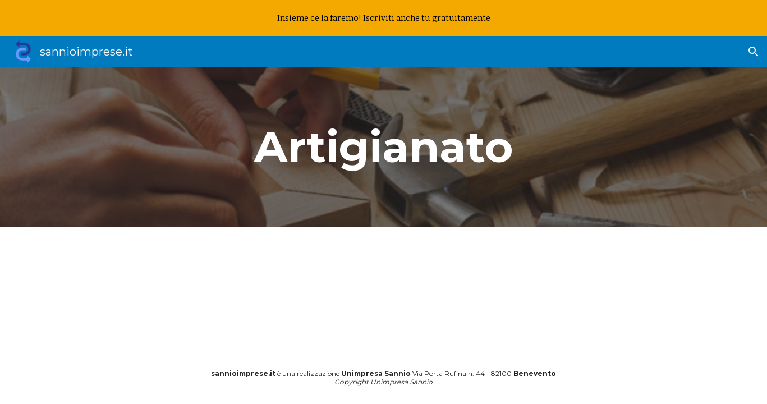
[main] (384, 147)
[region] (383, 18)
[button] (753, 51)
